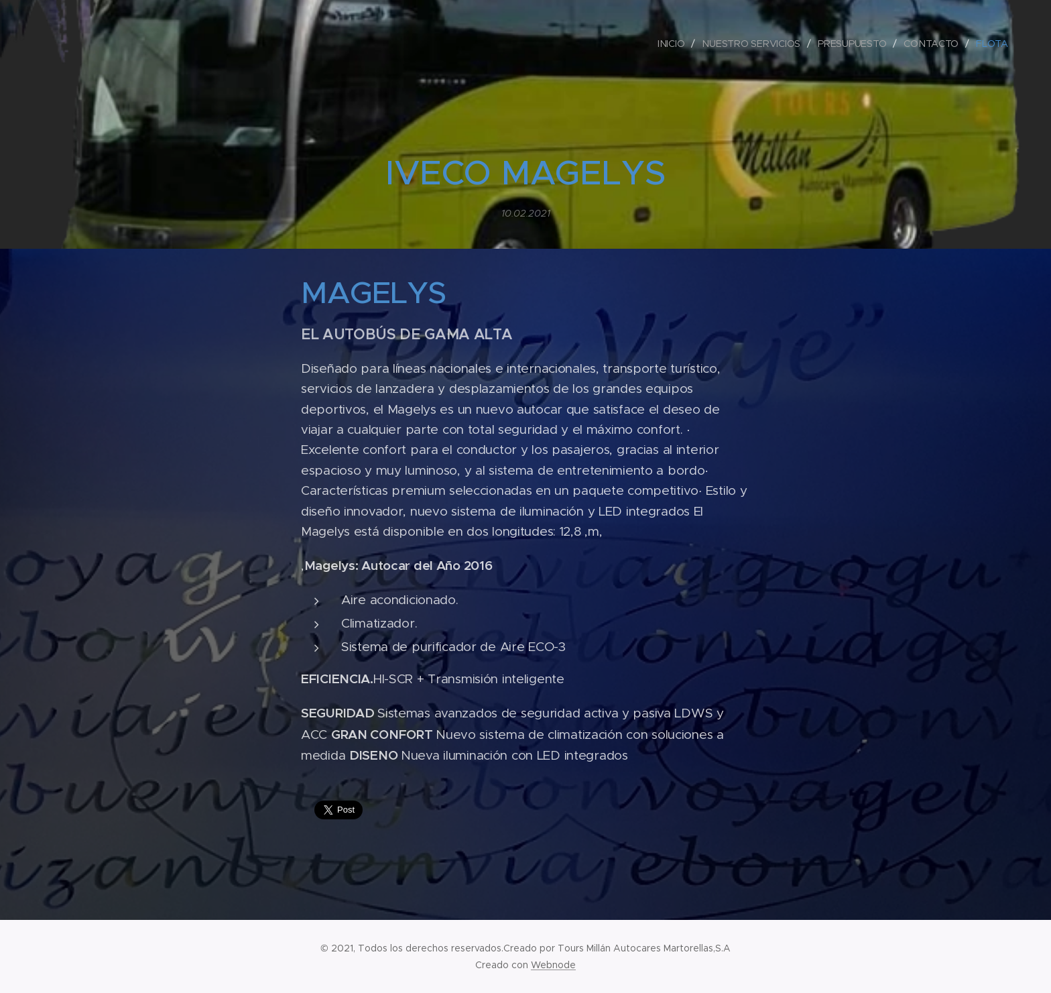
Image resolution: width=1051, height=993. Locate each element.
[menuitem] (673, 43)
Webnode (553, 965)
